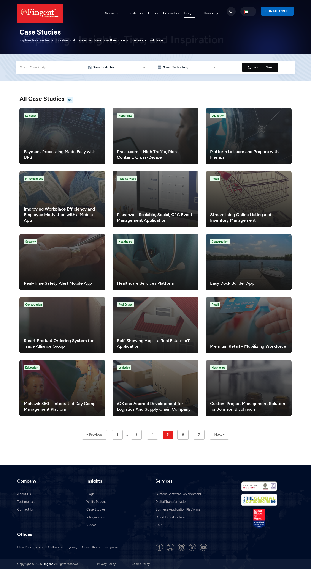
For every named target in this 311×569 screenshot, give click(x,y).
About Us (24, 494)
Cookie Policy (141, 564)
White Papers (96, 502)
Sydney (72, 547)
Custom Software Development (178, 494)
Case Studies (95, 509)
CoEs (153, 13)
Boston (39, 547)
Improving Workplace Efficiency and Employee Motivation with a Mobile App (59, 214)
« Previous (94, 434)
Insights (191, 13)
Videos (91, 525)
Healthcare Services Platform (145, 283)
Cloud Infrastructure (170, 517)
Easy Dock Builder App (232, 283)
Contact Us (25, 509)
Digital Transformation (171, 502)
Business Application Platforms (178, 509)
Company (212, 13)
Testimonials (26, 502)
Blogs (90, 494)
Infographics (95, 517)
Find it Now (260, 67)
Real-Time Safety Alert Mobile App (58, 283)
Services (113, 13)
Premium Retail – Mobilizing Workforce (248, 346)
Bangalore (111, 547)
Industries (134, 13)
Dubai (85, 547)
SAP (159, 525)
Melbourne (55, 547)
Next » (219, 434)
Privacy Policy (106, 564)
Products (171, 13)
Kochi (96, 547)
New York (24, 547)
